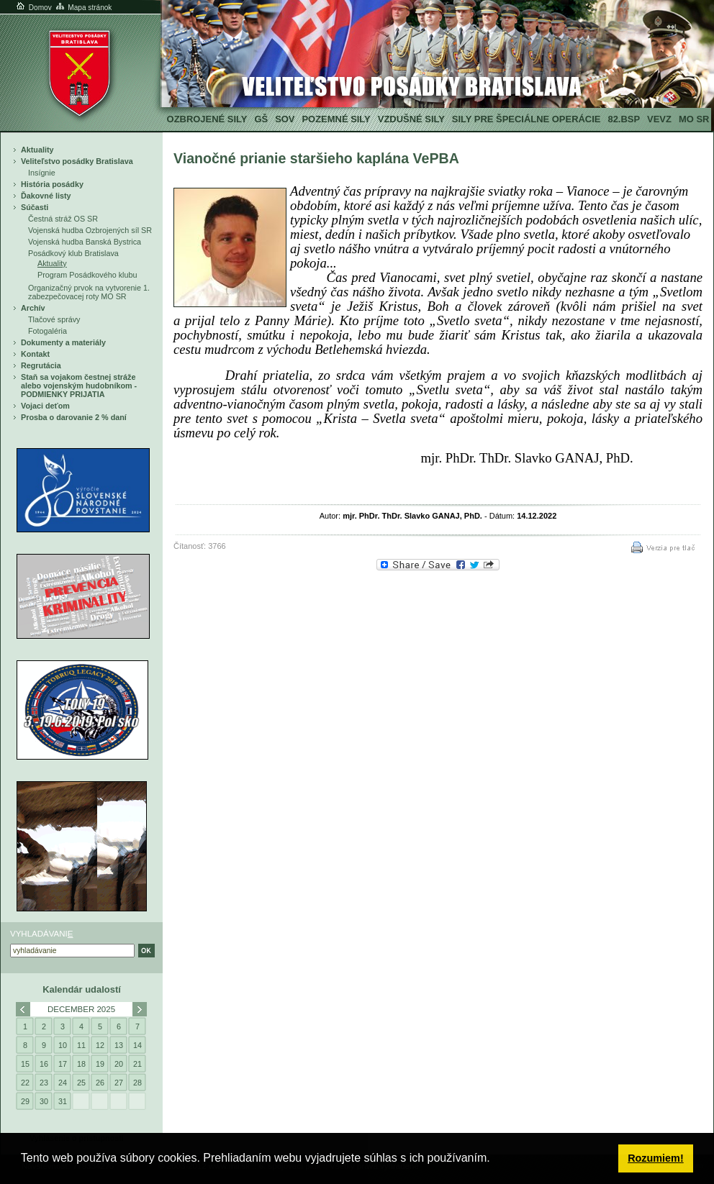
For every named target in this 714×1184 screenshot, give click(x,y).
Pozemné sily (336, 119)
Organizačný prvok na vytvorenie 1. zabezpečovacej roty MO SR (89, 292)
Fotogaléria (47, 331)
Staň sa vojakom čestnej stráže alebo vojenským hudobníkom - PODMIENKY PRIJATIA (79, 386)
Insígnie (41, 172)
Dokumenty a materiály (63, 342)
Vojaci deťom (45, 405)
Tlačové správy (54, 319)
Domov (33, 8)
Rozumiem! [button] (656, 1158)
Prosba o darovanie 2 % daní (74, 417)
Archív (33, 308)
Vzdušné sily (411, 119)
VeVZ (659, 119)
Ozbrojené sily (207, 119)
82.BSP (623, 119)
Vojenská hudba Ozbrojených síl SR (90, 230)
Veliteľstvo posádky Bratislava (77, 161)
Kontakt (35, 354)
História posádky (52, 184)
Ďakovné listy (46, 195)
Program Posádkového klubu (87, 274)
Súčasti (34, 207)
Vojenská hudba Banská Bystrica (84, 241)
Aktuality (37, 149)
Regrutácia (41, 365)
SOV (284, 119)
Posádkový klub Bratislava (73, 253)
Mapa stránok (83, 8)
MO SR (694, 119)
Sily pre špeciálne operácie (526, 119)
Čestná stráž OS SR (63, 218)
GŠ (261, 119)
